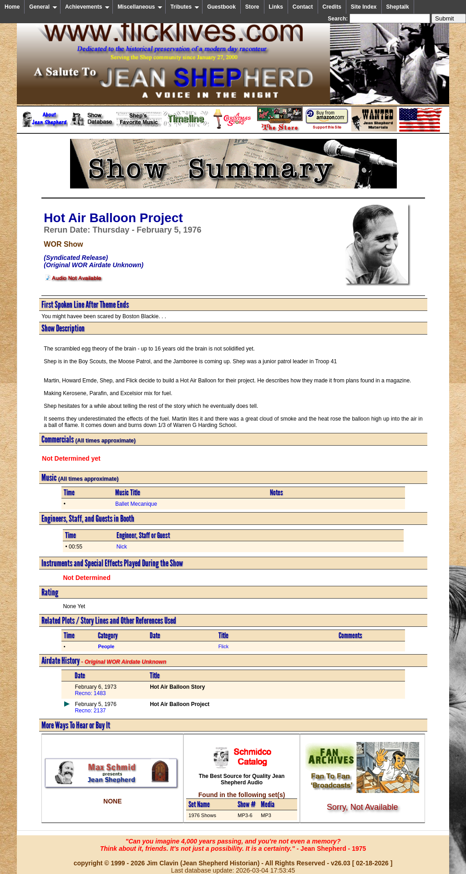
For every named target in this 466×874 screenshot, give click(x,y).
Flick (223, 646)
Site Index (364, 7)
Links (276, 7)
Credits (332, 7)
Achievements (87, 7)
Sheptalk (397, 7)
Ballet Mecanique (136, 504)
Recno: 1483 (90, 693)
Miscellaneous (139, 7)
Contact (303, 7)
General (43, 7)
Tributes (184, 7)
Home (12, 7)
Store (252, 7)
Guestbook (221, 7)
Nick (121, 547)
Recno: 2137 (90, 710)
